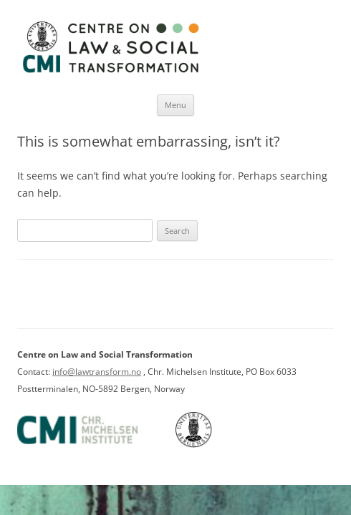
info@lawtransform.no (96, 372)
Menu (175, 104)
